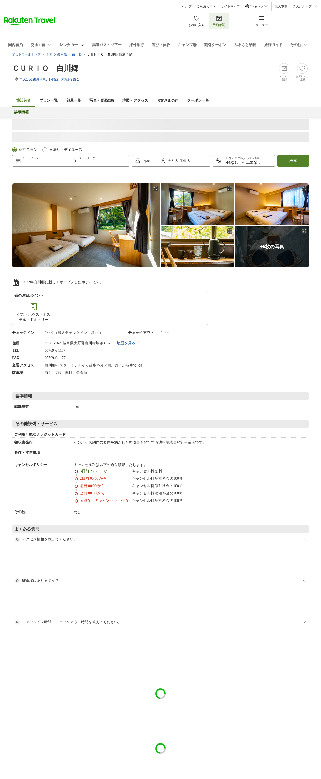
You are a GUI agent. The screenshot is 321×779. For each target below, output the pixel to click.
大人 (171, 161)
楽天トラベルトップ (26, 54)
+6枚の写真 (272, 246)
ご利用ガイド (206, 6)
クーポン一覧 (198, 100)
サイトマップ (230, 6)
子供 (183, 161)
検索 (293, 161)
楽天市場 (281, 6)
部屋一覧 (73, 100)
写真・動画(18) (101, 100)
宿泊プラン (28, 150)
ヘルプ (187, 6)
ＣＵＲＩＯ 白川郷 (45, 68)
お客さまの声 (168, 100)
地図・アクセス (135, 100)
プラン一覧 (48, 100)
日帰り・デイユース (65, 150)
